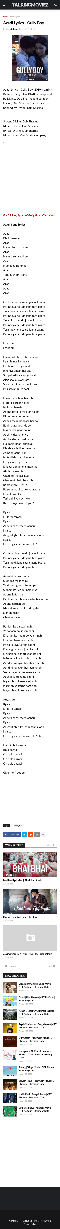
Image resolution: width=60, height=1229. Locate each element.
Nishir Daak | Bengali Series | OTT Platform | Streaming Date (35, 1096)
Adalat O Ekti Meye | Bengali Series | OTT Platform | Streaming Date (36, 1012)
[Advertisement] (30, 174)
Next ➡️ (51, 966)
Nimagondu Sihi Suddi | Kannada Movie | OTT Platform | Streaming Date (35, 1054)
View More (52, 845)
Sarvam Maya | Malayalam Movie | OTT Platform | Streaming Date (38, 1082)
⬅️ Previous (10, 966)
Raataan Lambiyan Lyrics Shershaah (20, 917)
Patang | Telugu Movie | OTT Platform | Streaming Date (37, 1069)
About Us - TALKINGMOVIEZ (37, 1220)
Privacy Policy (30, 1224)
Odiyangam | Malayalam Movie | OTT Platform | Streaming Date (37, 1039)
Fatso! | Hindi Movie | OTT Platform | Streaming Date (37, 999)
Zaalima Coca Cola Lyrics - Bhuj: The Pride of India (27, 954)
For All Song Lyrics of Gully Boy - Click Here (28, 215)
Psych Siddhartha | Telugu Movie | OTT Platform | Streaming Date (37, 1026)
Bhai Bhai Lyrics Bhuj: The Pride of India (22, 880)
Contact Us (14, 1220)
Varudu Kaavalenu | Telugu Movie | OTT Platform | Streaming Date (35, 985)
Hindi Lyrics (15, 16)
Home (5, 16)
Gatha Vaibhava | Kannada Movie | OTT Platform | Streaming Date (35, 1109)
